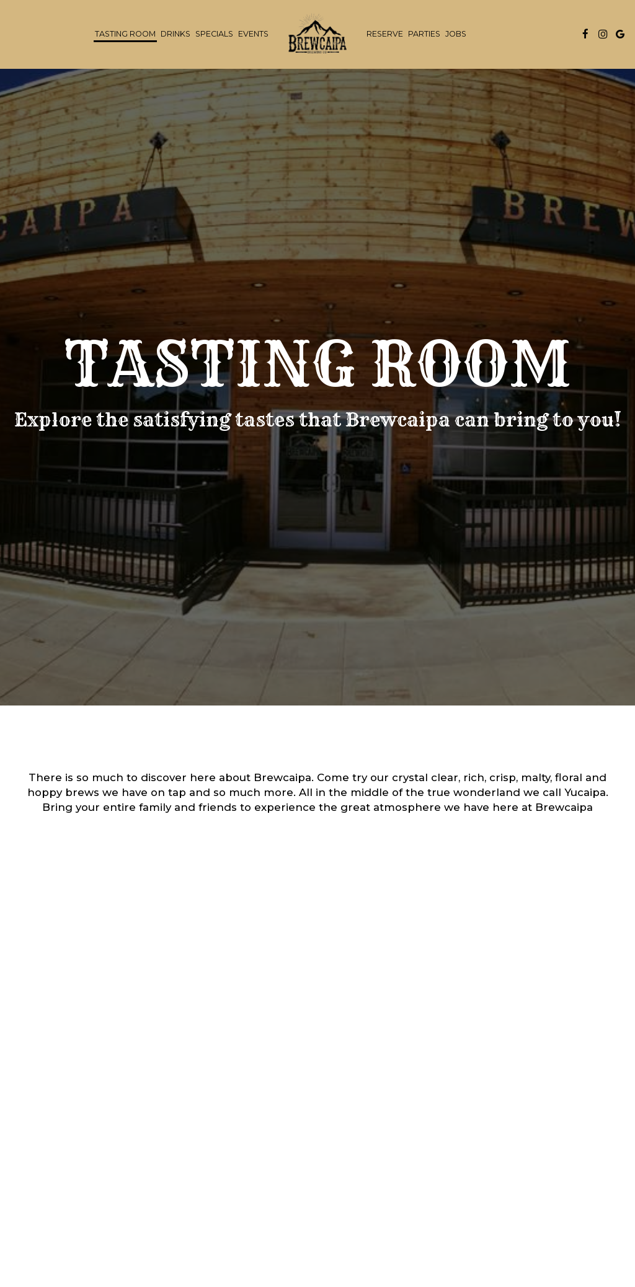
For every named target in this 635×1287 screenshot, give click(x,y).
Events (253, 33)
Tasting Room (125, 33)
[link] (317, 34)
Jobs (455, 33)
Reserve (384, 33)
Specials (214, 33)
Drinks (175, 33)
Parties (424, 33)
